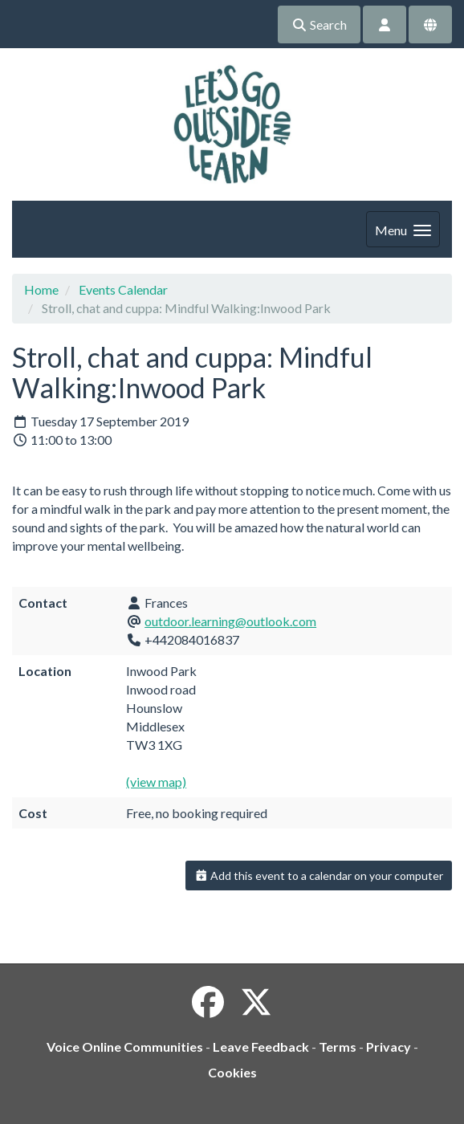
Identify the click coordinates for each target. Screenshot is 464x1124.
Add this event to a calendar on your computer (319, 875)
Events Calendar (123, 289)
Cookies (232, 1072)
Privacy (388, 1046)
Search (319, 24)
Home (41, 289)
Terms (337, 1046)
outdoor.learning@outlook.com (230, 621)
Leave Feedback (261, 1046)
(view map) (156, 781)
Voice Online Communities (125, 1046)
